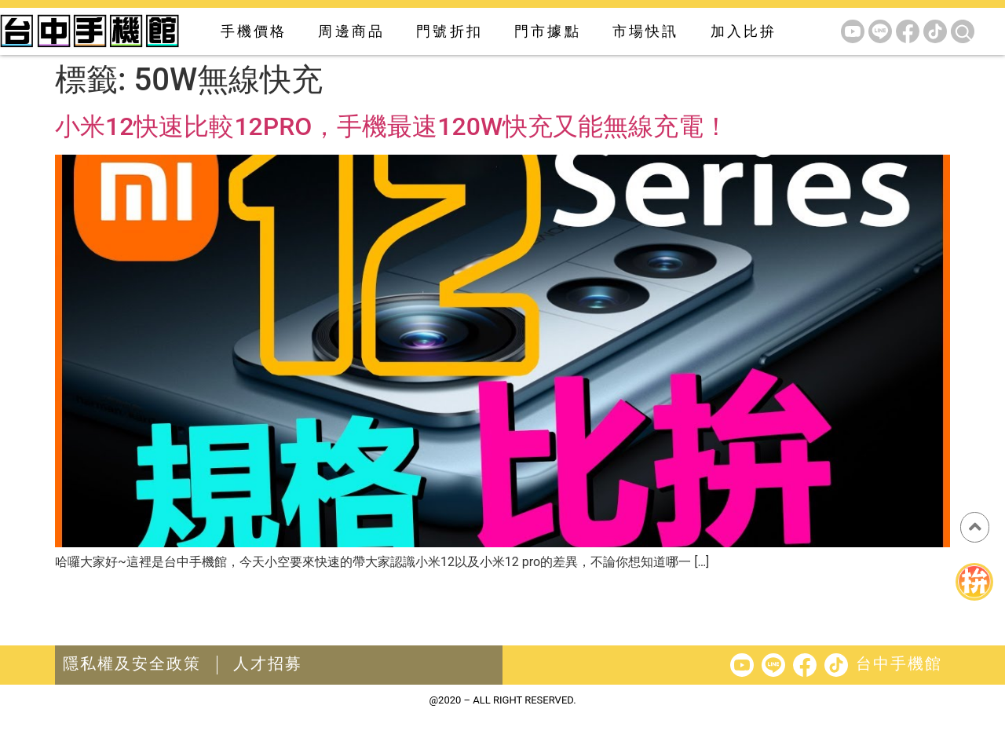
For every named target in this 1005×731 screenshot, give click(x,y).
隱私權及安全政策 (132, 663)
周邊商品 (351, 31)
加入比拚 (744, 31)
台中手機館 (899, 663)
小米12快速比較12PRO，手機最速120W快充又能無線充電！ (392, 126)
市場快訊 (645, 31)
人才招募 (267, 663)
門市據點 (547, 31)
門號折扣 (449, 31)
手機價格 (254, 31)
